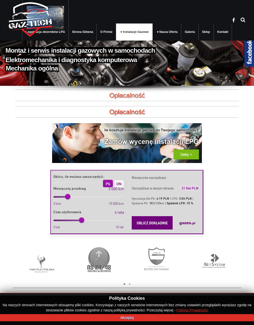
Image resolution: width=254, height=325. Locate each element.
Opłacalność (127, 112)
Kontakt (222, 32)
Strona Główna (82, 32)
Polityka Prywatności (192, 310)
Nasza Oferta (168, 32)
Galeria (190, 32)
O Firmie (106, 32)
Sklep (206, 32)
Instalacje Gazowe (136, 32)
